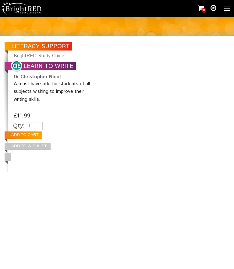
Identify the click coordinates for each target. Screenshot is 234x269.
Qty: (19, 126)
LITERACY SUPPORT (40, 46)
